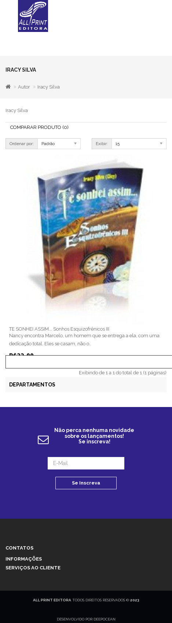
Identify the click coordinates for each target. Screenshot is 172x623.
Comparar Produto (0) (39, 127)
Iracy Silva (48, 87)
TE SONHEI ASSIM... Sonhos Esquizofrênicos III (59, 329)
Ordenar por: (22, 143)
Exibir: (102, 143)
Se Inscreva (86, 483)
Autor (24, 87)
